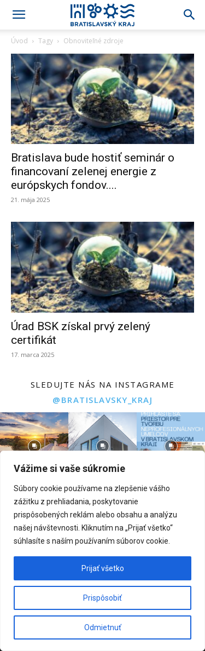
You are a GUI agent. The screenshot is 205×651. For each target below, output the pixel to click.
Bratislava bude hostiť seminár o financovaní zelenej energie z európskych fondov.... (92, 171)
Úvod (19, 40)
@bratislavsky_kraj (102, 399)
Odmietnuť (102, 627)
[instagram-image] (34, 446)
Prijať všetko (102, 568)
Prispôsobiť (102, 598)
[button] (18, 15)
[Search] (189, 15)
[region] (102, 551)
